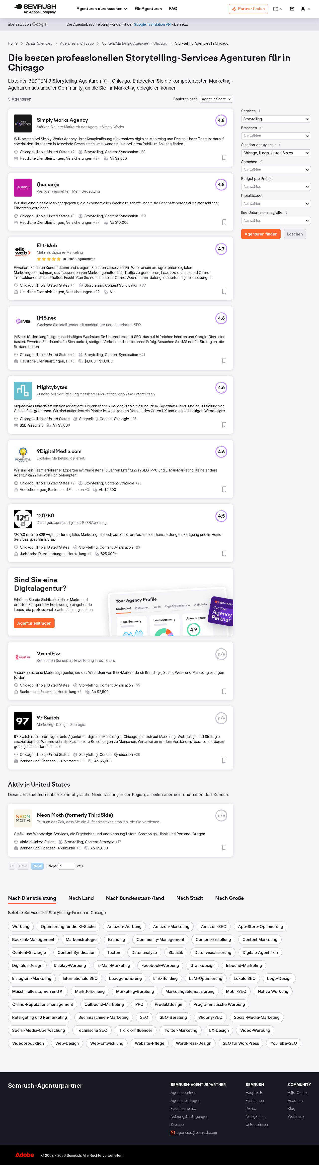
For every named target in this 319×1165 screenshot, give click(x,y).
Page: (52, 866)
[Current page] (66, 866)
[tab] (32, 899)
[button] (278, 9)
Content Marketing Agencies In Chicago (134, 43)
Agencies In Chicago (77, 43)
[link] (148, 9)
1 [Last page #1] (82, 866)
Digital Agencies (39, 43)
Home (13, 43)
